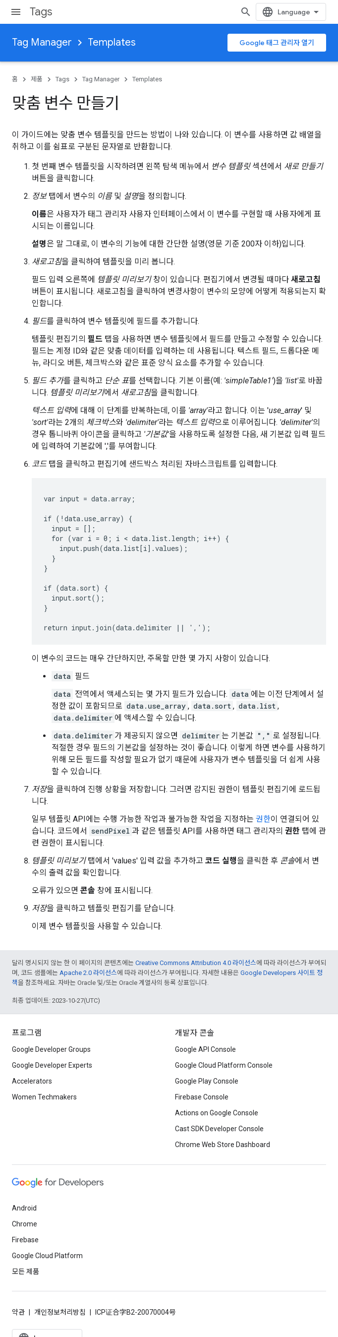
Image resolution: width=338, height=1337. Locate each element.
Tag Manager (42, 42)
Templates (112, 42)
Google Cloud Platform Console (224, 1065)
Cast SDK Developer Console (219, 1129)
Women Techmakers (44, 1097)
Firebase (25, 1240)
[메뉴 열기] (16, 12)
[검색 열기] (316, 12)
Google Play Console (206, 1081)
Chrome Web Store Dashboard (222, 1145)
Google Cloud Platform (47, 1256)
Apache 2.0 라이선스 (88, 972)
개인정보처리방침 (60, 1312)
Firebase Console (201, 1097)
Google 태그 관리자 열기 (276, 42)
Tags (41, 11)
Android (24, 1208)
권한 (263, 819)
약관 (18, 1312)
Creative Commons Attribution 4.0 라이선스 (195, 963)
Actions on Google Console (216, 1113)
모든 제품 (25, 1272)
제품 (37, 79)
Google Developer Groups (51, 1049)
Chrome (24, 1224)
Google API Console (205, 1049)
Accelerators (32, 1081)
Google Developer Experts (52, 1065)
